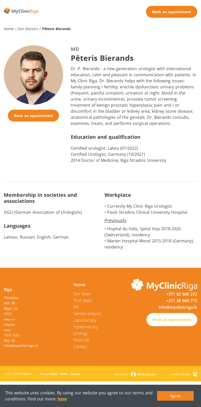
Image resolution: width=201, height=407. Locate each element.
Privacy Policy (48, 374)
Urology (80, 333)
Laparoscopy (85, 320)
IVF (76, 307)
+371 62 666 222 (181, 294)
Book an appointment (171, 11)
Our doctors (27, 28)
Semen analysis (87, 313)
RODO (63, 374)
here (62, 399)
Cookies (75, 374)
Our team (82, 294)
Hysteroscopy (86, 327)
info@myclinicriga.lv (21, 345)
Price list (81, 340)
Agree (175, 396)
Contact (80, 346)
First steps (83, 300)
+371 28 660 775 (181, 300)
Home (9, 28)
